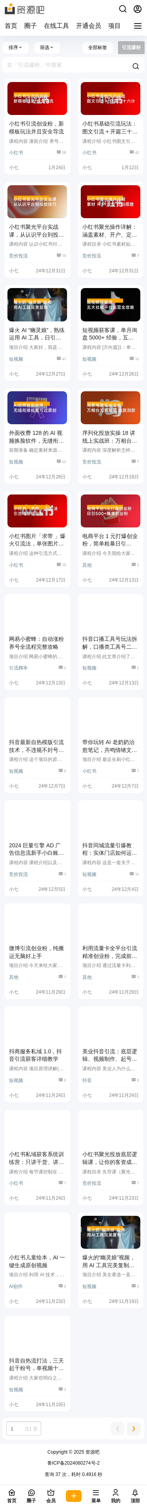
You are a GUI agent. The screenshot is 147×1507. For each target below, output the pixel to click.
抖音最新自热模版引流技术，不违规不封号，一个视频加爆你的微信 (36, 750)
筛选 (47, 47)
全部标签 (97, 47)
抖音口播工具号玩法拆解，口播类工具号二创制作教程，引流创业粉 (109, 646)
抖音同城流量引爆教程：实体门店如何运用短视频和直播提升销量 (109, 853)
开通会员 (88, 25)
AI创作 (16, 1286)
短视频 (16, 359)
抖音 (87, 1080)
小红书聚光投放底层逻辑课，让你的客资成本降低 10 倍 (109, 1162)
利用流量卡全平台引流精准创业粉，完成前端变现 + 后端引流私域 (109, 956)
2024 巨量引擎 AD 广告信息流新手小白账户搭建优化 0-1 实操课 (36, 853)
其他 (87, 565)
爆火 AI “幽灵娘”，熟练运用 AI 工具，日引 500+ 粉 (37, 337)
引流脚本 (18, 668)
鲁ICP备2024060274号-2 (73, 1463)
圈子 (30, 25)
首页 (11, 25)
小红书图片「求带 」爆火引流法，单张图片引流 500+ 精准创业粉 (37, 544)
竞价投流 (18, 256)
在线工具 (56, 25)
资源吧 (92, 1452)
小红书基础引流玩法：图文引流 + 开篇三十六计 (110, 131)
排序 (16, 47)
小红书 (16, 152)
